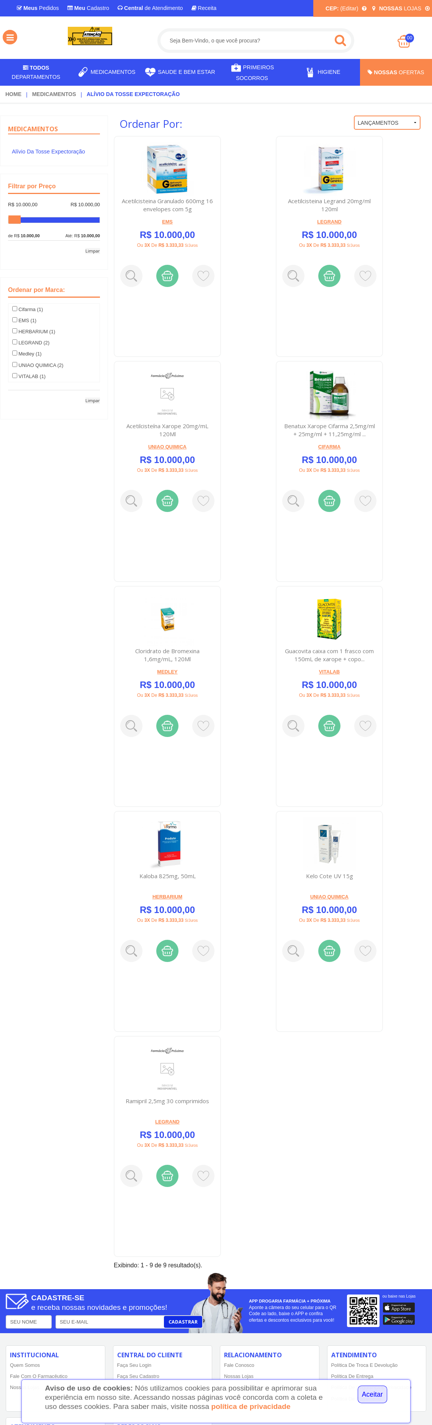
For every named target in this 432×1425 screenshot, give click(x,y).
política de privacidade (250, 1406)
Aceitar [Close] (372, 1394)
